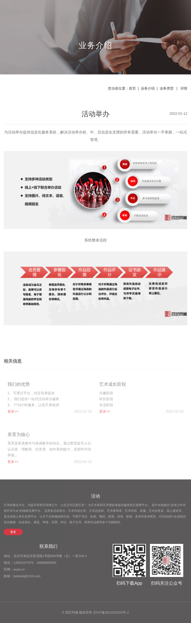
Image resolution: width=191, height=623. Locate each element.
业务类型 (167, 89)
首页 (132, 89)
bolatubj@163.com (27, 576)
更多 (13, 532)
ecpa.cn (19, 569)
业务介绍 (148, 89)
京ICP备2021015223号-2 (111, 612)
